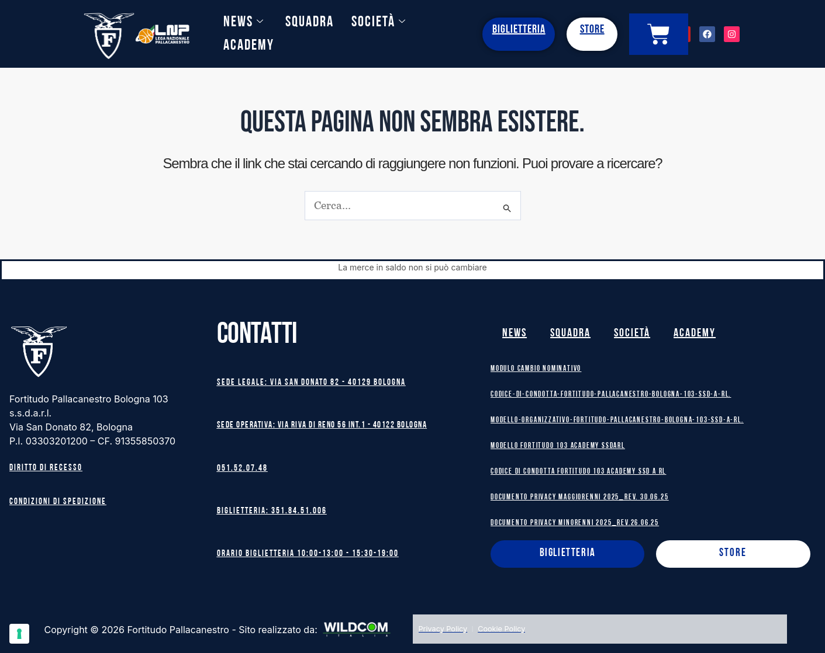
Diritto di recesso (45, 467)
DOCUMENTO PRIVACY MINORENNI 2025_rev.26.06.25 (575, 521)
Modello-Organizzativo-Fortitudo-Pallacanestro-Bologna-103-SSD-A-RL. (617, 418)
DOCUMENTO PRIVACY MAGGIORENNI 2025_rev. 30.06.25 (579, 495)
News (243, 22)
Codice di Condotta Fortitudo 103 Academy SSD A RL (579, 470)
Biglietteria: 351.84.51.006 (272, 511)
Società (378, 22)
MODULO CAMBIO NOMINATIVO (536, 367)
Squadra (309, 22)
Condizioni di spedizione (57, 500)
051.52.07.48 (242, 468)
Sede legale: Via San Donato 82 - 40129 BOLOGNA (311, 381)
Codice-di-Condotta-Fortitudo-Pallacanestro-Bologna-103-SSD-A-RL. (611, 393)
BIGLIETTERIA (519, 30)
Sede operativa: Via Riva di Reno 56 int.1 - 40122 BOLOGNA (322, 425)
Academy (248, 46)
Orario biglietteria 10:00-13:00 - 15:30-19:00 (308, 554)
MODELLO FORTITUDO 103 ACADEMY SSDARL (558, 444)
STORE (592, 30)
